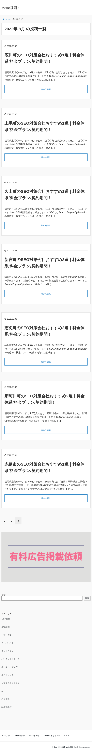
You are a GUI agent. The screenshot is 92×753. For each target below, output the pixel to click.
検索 (3, 594)
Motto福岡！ (10, 8)
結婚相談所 (6, 706)
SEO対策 (5, 627)
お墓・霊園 (6, 635)
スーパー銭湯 (7, 643)
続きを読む (46, 89)
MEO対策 (5, 619)
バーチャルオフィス (10, 659)
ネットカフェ (7, 651)
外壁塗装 (5, 699)
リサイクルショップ (10, 683)
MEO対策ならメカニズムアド (56, 735)
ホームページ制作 (9, 667)
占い (3, 691)
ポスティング (7, 675)
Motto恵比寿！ (35, 735)
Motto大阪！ (6, 735)
